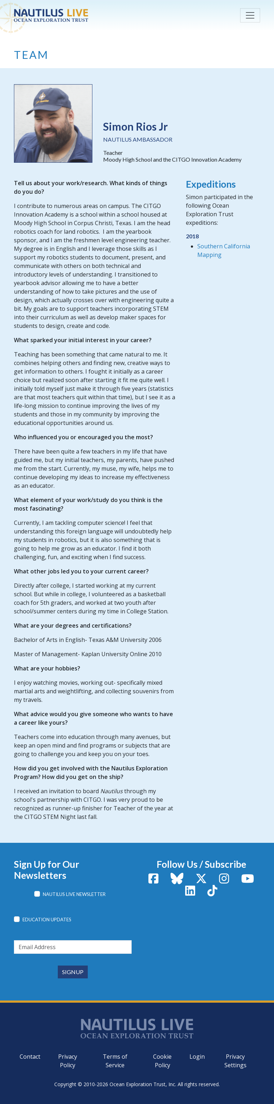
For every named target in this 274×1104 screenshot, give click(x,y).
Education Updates (46, 919)
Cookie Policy (162, 1061)
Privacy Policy (67, 1061)
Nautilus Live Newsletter (74, 894)
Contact (30, 1056)
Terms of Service (115, 1061)
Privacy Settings (235, 1061)
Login (197, 1056)
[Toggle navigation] (250, 15)
